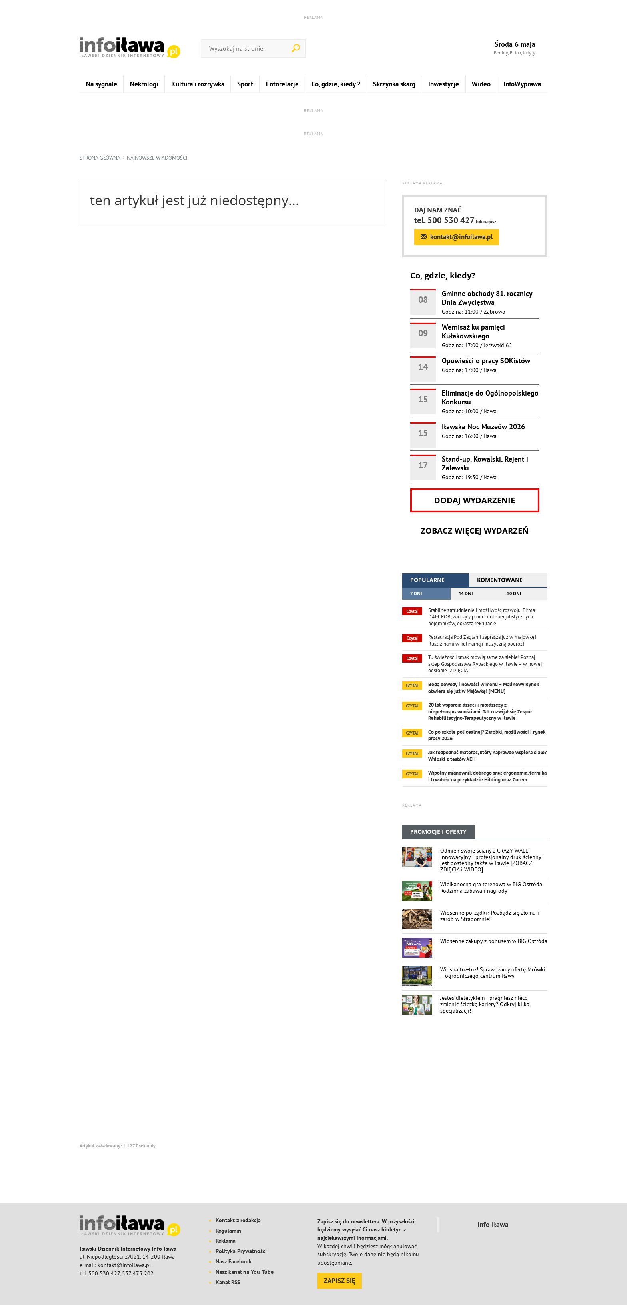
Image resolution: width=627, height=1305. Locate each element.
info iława (493, 1224)
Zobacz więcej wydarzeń (475, 530)
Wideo (481, 83)
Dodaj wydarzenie (474, 500)
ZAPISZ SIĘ (339, 1280)
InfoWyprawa (522, 83)
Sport (245, 83)
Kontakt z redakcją (238, 1220)
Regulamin (228, 1230)
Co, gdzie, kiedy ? (336, 83)
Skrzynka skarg (394, 83)
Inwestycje (443, 83)
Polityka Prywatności (241, 1251)
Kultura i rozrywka (197, 83)
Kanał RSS (228, 1282)
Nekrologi (144, 83)
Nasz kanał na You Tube (245, 1271)
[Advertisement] (474, 1087)
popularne (427, 580)
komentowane (500, 580)
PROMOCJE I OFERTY (438, 831)
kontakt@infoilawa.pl (457, 236)
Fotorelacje (282, 83)
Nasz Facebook (234, 1261)
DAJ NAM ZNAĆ (437, 210)
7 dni (416, 593)
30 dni (514, 593)
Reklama (226, 1240)
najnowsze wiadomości (157, 157)
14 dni (466, 593)
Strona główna (100, 157)
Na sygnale (101, 83)
